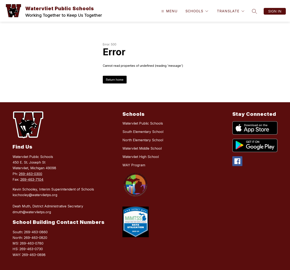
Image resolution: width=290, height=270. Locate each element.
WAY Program (133, 165)
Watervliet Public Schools (142, 123)
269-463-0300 (30, 174)
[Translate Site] (230, 11)
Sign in (274, 11)
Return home (114, 79)
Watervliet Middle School (142, 148)
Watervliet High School (140, 157)
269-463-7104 (31, 179)
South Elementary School (142, 132)
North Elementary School (142, 140)
